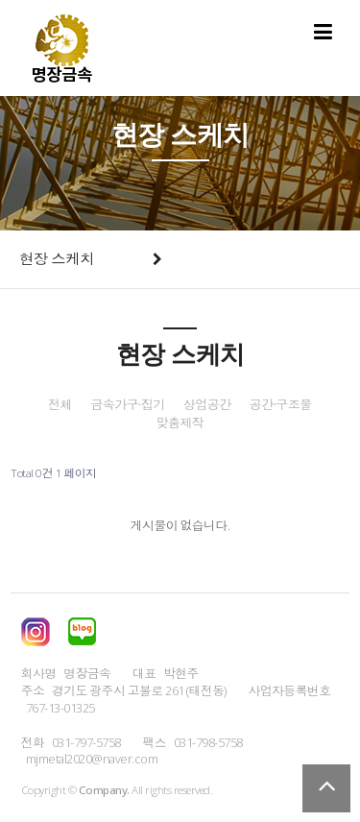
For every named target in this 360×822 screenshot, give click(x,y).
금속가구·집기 (127, 405)
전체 (60, 405)
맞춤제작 (180, 423)
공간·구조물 (281, 405)
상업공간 (207, 405)
